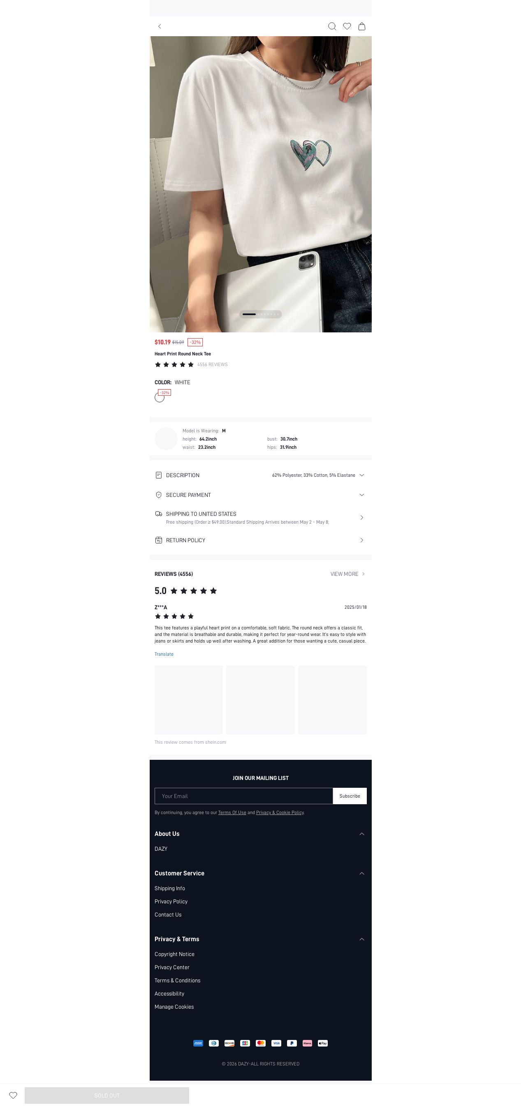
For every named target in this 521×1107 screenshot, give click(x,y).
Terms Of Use (232, 812)
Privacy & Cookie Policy (280, 812)
